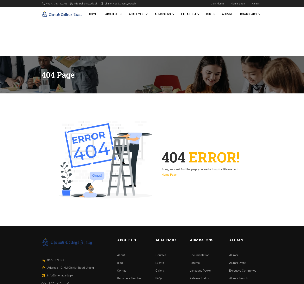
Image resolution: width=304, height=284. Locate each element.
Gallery (159, 256)
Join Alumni (217, 3)
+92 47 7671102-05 (54, 3)
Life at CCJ (188, 14)
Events (159, 248)
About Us (111, 14)
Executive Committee (242, 256)
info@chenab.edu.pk (84, 3)
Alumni (256, 3)
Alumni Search (238, 264)
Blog (120, 248)
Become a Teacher (129, 264)
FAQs (158, 264)
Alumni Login (238, 3)
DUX (209, 14)
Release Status (199, 264)
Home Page (169, 139)
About (121, 241)
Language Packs (200, 256)
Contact (122, 256)
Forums (195, 248)
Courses (160, 241)
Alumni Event (237, 248)
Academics (136, 14)
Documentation (199, 241)
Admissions (163, 14)
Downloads (248, 14)
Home (93, 14)
